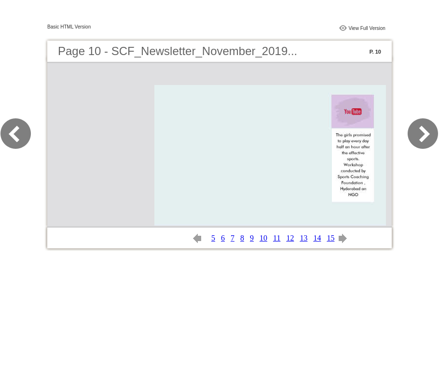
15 (330, 238)
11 (276, 238)
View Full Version (366, 28)
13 (303, 238)
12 (290, 238)
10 (263, 238)
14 (317, 238)
